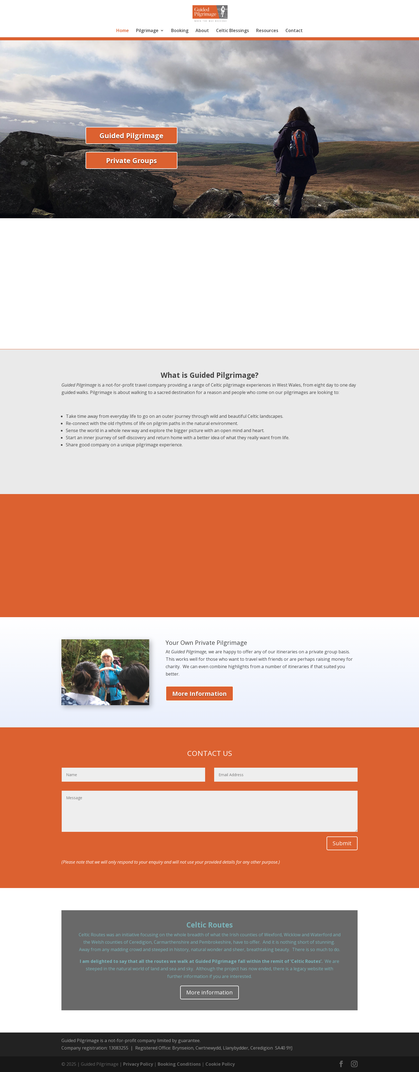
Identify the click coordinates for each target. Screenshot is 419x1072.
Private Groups (131, 160)
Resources (267, 31)
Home (122, 31)
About (202, 31)
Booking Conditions (179, 1064)
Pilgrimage (147, 31)
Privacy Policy (138, 1064)
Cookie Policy (220, 1064)
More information (209, 992)
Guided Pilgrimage (131, 135)
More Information (199, 693)
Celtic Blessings (232, 31)
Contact (294, 31)
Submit (342, 843)
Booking (179, 31)
